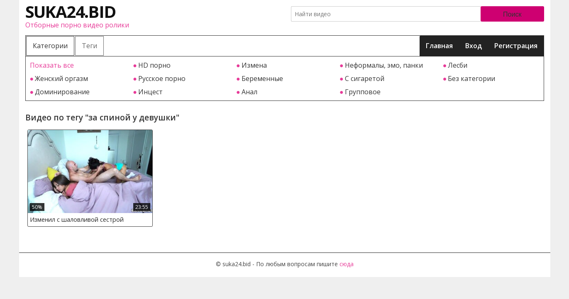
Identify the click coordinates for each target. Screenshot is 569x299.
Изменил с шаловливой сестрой (77, 219)
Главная (439, 45)
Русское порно (162, 78)
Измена (254, 65)
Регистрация (515, 45)
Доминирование (62, 91)
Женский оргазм (61, 78)
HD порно (154, 65)
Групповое (363, 91)
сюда (346, 264)
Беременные (262, 78)
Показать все (52, 65)
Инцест (150, 91)
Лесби (457, 65)
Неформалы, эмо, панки (384, 65)
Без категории (471, 78)
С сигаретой (364, 78)
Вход (473, 45)
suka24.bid (70, 11)
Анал (249, 91)
